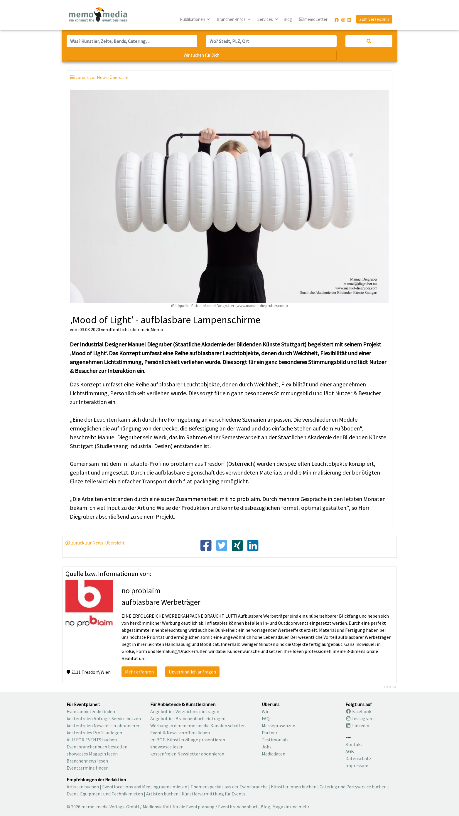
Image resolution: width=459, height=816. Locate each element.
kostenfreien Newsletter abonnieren (104, 725)
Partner (269, 732)
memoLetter (313, 19)
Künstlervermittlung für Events (213, 794)
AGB (349, 751)
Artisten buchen (83, 787)
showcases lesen (166, 747)
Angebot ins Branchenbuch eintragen (187, 718)
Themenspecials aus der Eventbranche (229, 787)
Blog (288, 19)
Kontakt (353, 744)
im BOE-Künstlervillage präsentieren (187, 740)
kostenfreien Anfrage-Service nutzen (104, 718)
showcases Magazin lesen (92, 754)
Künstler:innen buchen (293, 787)
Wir (265, 711)
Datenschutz (358, 758)
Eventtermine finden (88, 768)
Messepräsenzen (278, 725)
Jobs (266, 747)
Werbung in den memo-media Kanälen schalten (198, 725)
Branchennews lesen (87, 761)
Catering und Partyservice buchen (353, 787)
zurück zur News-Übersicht (95, 543)
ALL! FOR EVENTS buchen (92, 740)
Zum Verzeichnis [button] (374, 19)
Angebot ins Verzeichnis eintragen (184, 711)
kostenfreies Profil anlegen (94, 732)
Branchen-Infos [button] (232, 19)
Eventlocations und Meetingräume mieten (144, 787)
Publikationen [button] (193, 19)
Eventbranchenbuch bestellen (97, 747)
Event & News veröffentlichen (180, 732)
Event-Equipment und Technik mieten (105, 794)
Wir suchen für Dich (202, 55)
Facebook (358, 711)
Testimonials (275, 740)
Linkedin (357, 725)
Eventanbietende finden (91, 711)
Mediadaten (273, 754)
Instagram (359, 718)
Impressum (356, 765)
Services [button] (265, 19)
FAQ (266, 718)
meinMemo (151, 329)
